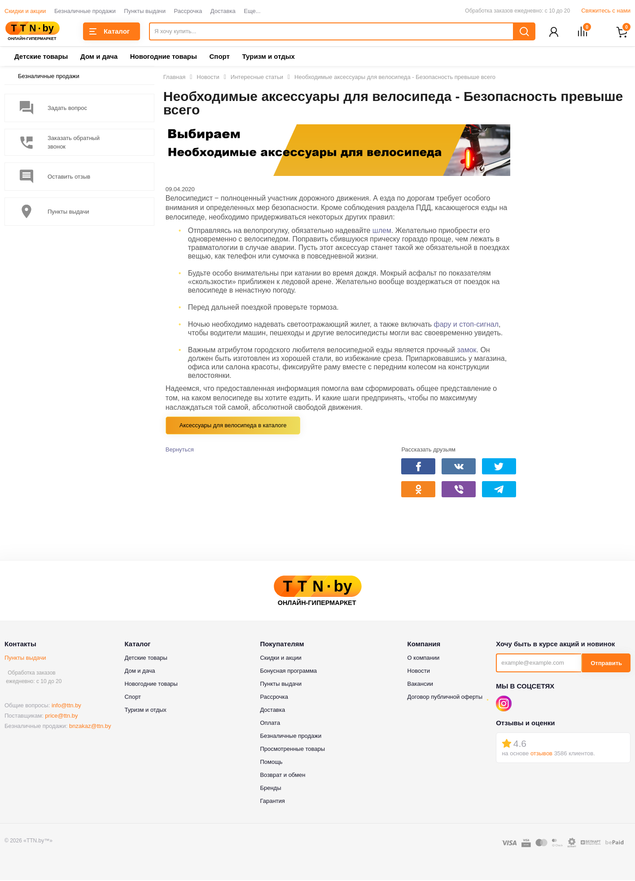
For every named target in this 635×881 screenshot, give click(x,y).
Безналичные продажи (85, 11)
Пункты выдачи (145, 11)
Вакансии (420, 684)
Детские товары (41, 57)
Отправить (606, 664)
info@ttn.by (66, 706)
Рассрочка (188, 11)
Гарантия (272, 801)
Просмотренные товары (292, 749)
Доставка (223, 11)
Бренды (270, 788)
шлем (381, 231)
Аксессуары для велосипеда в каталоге (233, 426)
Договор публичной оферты (445, 697)
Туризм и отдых (268, 57)
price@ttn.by (61, 716)
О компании (423, 658)
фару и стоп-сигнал (466, 325)
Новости (418, 671)
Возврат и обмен (282, 775)
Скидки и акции (25, 11)
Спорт (219, 57)
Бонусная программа (288, 671)
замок (466, 351)
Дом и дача (99, 57)
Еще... (252, 11)
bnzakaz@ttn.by (90, 726)
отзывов (541, 754)
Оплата (270, 723)
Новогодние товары (163, 57)
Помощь (271, 762)
